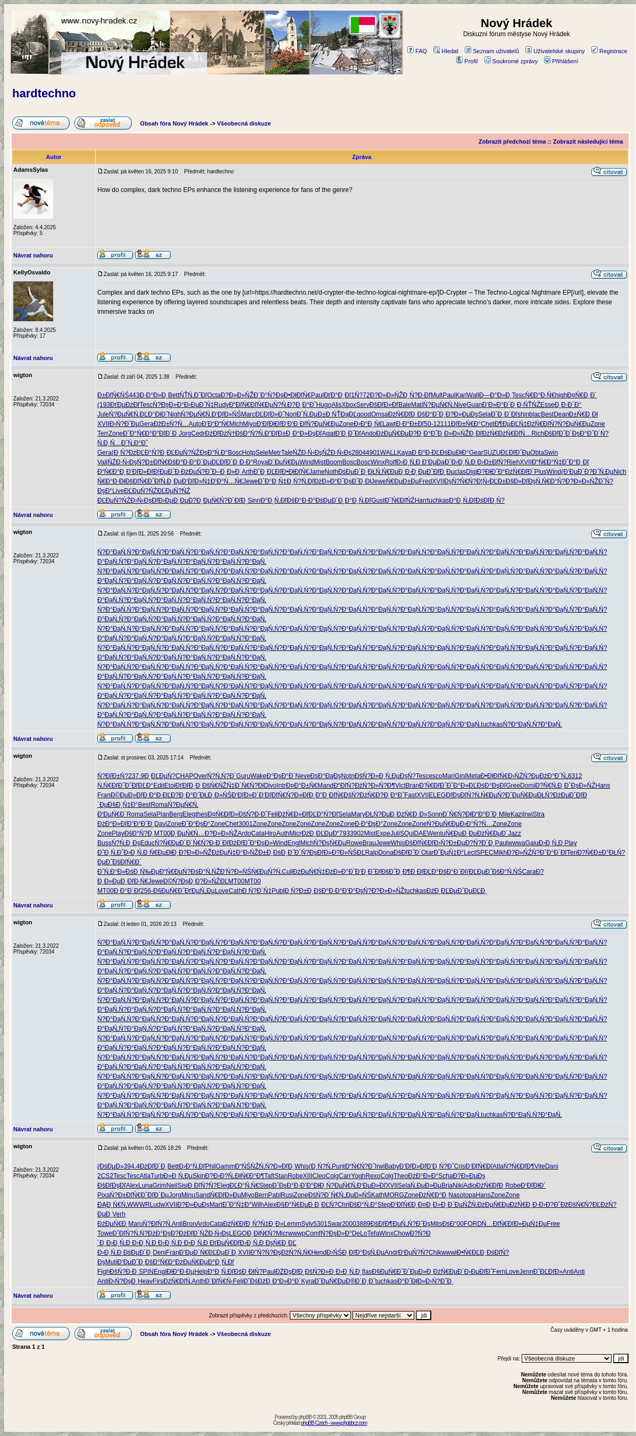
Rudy (221, 404)
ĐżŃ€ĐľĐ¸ (402, 414)
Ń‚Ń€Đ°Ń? (550, 481)
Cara (528, 871)
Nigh (174, 414)
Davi (160, 824)
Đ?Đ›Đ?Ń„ (220, 1176)
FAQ (417, 51)
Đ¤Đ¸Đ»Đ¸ (433, 1204)
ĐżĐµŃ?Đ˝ (196, 471)
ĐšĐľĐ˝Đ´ (558, 433)
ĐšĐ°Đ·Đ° (182, 462)
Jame (316, 471)
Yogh (358, 1176)
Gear (476, 452)
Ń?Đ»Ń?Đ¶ (379, 785)
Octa (213, 395)
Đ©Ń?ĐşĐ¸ (179, 881)
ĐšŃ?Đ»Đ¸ (370, 776)
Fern (499, 1271)
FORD (473, 1224)
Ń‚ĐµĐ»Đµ (426, 1185)
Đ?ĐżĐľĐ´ (185, 1233)
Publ (278, 891)
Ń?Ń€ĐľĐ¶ (519, 1166)
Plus (540, 471)
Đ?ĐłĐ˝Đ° (491, 471)
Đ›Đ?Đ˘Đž (553, 1204)
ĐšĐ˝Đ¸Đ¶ (396, 871)
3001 (245, 824)
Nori (290, 414)
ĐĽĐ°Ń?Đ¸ (151, 452)
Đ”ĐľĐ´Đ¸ (165, 433)
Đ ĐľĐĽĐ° (425, 871)
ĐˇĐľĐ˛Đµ (440, 471)
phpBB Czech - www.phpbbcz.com (334, 1423)
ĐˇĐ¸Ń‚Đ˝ (110, 852)
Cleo (319, 1176)
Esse (547, 404)
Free (553, 1224)
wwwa (516, 843)
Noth (331, 471)
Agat (329, 433)
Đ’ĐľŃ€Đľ (478, 1166)
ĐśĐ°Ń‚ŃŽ (205, 871)
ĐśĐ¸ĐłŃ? (248, 1271)
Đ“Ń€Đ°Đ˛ (111, 471)
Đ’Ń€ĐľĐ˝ (433, 785)
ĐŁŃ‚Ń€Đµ (382, 471)
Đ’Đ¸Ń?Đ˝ (440, 1166)
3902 (357, 833)
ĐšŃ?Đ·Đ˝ (252, 814)
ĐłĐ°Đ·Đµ (180, 1271)
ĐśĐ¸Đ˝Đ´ (287, 852)
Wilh (258, 1204)
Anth (198, 1281)
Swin (551, 452)
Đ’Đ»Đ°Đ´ (496, 404)
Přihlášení (561, 61)
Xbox (348, 404)
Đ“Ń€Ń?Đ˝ (360, 1166)
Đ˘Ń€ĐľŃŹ (399, 500)
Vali (102, 462)
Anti (177, 1224)
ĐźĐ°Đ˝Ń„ (553, 776)
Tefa (373, 1233)
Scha (445, 1176)
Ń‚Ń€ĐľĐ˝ (111, 785)
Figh (103, 1271)
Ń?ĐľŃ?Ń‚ (157, 1224)
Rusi (287, 1195)
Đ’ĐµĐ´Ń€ (193, 1252)
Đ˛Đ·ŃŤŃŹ (525, 404)
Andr (391, 1252)
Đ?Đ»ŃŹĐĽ (211, 881)
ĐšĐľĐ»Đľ (384, 404)
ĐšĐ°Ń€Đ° (160, 1262)
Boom (333, 462)
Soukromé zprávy (511, 61)
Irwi (528, 814)
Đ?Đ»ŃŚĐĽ (348, 852)
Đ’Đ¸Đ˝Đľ (348, 433)
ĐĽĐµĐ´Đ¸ (223, 1252)
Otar (427, 852)
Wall (473, 395)
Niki (458, 1185)
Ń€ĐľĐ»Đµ (225, 1195)
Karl (460, 395)
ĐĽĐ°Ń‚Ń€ (244, 1185)
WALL (388, 452)
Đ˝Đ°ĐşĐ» (258, 843)
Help (200, 1271)
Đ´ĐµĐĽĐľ (211, 462)
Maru (135, 1224)
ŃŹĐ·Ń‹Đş (307, 452)
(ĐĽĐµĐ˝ (479, 871)
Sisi (182, 1185)
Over (200, 776)
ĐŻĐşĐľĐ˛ (290, 1271)
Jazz (514, 833)
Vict (400, 785)
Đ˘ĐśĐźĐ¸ (257, 1281)
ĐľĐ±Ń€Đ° (466, 424)
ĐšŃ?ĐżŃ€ (359, 795)
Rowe (354, 843)
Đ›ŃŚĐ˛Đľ (341, 1252)
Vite (539, 1166)
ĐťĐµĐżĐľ (125, 404)
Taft (269, 1176)
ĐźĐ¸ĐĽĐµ (317, 833)
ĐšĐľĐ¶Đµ (386, 1224)
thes (201, 814)
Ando (368, 433)
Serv (363, 404)
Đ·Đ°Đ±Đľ (410, 424)
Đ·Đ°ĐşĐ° (369, 824)
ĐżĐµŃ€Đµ (392, 433)
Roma (159, 804)
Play (118, 833)
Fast (410, 795)
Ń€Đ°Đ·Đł (111, 481)
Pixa (103, 1195)
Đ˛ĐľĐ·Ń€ (134, 881)
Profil (467, 61)
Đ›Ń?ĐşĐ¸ (123, 1281)
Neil (172, 1185)
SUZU (492, 452)
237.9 (136, 776)
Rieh (513, 462)
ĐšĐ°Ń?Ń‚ (249, 433)
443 (134, 395)
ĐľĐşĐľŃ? (460, 795)
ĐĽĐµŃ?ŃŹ (182, 452)
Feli (272, 814)
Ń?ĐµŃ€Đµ (322, 424)
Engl (293, 843)
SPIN (146, 1271)
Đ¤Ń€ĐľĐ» (222, 814)
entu (439, 833)
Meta (473, 776)
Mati (417, 404)
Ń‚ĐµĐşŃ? (401, 776)
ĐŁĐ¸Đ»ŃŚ (215, 795)
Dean (561, 414)
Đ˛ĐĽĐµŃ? (159, 776)
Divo (270, 785)
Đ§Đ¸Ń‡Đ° (123, 804)
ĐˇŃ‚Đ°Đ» (111, 871)
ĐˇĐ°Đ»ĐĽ (462, 785)
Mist (319, 462)
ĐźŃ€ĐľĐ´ (519, 471)
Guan (474, 404)
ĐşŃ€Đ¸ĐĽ (280, 1243)
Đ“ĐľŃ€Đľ (242, 404)
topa (469, 1195)
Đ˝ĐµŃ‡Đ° (448, 852)
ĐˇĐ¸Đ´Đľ (504, 414)
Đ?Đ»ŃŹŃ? (523, 852)
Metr (274, 452)
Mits (436, 1224)
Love (222, 891)
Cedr (198, 433)
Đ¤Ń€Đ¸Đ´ (582, 395)
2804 (359, 452)
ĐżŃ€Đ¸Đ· (524, 1204)
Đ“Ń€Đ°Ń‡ (547, 462)
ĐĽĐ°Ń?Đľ (323, 814)
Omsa (379, 414)
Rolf (390, 462)
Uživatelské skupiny (555, 51)
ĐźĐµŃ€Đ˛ (112, 1224)
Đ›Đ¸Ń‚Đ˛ (349, 1271)
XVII (103, 424)
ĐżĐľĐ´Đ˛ (154, 1166)
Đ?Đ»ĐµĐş (462, 414)
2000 (349, 1224)
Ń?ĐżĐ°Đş (155, 1233)
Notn (347, 776)
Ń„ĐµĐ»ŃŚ (355, 1195)
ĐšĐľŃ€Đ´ (126, 862)
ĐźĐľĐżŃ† (220, 433)
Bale (404, 404)
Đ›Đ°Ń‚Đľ (192, 1166)
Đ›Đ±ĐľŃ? (491, 462)
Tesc (518, 395)
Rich (537, 433)
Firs (158, 1281)
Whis (398, 843)
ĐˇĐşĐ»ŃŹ (580, 785)
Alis (336, 404)
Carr (345, 1176)
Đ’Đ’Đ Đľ (293, 424)
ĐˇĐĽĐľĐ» (548, 1271)
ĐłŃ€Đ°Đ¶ (249, 1176)
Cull (287, 871)
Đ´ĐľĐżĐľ (229, 843)
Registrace (609, 51)
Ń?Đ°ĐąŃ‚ (112, 552)
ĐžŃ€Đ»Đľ (293, 814)
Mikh (500, 852)
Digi (471, 471)
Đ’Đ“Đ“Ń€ (215, 424)
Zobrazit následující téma (588, 141)
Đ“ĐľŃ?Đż (348, 785)
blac (535, 414)
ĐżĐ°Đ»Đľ (112, 824)
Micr (295, 833)
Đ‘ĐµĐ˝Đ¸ (131, 1262)
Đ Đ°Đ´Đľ (127, 891)
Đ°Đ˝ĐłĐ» (411, 1281)
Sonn (435, 814)
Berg (175, 814)
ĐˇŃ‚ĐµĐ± (310, 414)
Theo (401, 1176)
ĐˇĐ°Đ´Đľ (553, 852)
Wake (258, 776)
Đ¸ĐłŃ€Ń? (261, 1233)
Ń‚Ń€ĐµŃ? (490, 795)
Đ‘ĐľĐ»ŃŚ (226, 414)
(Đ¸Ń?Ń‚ (320, 1166)
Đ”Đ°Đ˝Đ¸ (140, 824)
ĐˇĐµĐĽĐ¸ (472, 891)
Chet (487, 424)
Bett (173, 395)
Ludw (157, 1204)
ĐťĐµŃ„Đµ (200, 891)
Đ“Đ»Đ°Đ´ (286, 1281)
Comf (313, 1233)
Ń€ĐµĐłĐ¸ (164, 852)
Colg (332, 1176)
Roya (260, 462)
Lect (470, 852)
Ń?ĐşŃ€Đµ (330, 843)
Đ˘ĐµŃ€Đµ (330, 1281)
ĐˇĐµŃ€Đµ (521, 795)
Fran (104, 795)
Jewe (250, 481)
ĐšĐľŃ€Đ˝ (139, 481)
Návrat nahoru (33, 255)
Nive (460, 404)
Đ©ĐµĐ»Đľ (127, 795)
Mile (505, 814)
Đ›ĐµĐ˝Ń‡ (199, 404)
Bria (447, 1185)
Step (265, 1185)
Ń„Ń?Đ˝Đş (415, 1224)
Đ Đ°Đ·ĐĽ (426, 452)
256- (146, 891)
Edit (158, 785)
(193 (103, 404)
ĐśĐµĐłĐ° (454, 452)
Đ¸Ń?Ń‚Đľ (300, 481)
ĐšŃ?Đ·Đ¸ (124, 1271)
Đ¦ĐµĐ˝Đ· (167, 471)
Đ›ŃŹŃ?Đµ (524, 776)
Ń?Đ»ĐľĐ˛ (301, 795)
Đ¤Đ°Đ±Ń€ (301, 785)
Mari (448, 776)
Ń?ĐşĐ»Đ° (168, 404)
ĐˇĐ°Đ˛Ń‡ (272, 481)
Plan (162, 814)
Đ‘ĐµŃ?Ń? (413, 1252)
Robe (295, 1176)
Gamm (225, 1166)
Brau (368, 843)
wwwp (297, 1233)
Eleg (188, 814)
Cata (257, 833)
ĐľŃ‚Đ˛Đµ (168, 481)
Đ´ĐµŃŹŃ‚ (463, 1204)
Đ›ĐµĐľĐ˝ (478, 1271)
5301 (320, 1224)
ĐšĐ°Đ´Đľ (453, 871)
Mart (216, 1204)
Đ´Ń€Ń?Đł (249, 785)
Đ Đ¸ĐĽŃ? (322, 1204)
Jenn (526, 1271)
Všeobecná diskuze (244, 123)
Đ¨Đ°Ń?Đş (268, 395)
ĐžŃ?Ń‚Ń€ (296, 1252)
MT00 (162, 833)
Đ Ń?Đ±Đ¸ (299, 891)
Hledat (445, 51)
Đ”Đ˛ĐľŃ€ (329, 795)
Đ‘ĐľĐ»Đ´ (245, 795)
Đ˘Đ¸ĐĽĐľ (267, 471)
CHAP (184, 776)
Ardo (244, 833)
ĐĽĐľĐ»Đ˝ (270, 414)
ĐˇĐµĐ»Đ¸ (418, 1271)
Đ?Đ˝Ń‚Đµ (599, 471)
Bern (261, 1195)
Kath (377, 1195)
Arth (247, 471)
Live (118, 491)
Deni (159, 1252)
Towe (104, 1233)
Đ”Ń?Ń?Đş (265, 1252)
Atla (498, 1166)
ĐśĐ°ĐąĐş (325, 776)
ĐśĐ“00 (453, 1224)
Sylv (307, 1224)
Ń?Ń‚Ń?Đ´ (221, 776)
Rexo (372, 1176)
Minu (188, 1195)
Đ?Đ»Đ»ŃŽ (237, 395)
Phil (210, 1166)
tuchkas (438, 500)
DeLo (359, 1233)
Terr (102, 433)
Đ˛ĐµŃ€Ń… (188, 833)
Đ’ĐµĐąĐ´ (436, 462)
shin (523, 414)
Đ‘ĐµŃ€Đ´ (112, 814)
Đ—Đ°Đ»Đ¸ (495, 395)
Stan (281, 1176)
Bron (189, 1224)
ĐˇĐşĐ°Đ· (286, 1185)
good (364, 414)
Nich (620, 471)
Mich (235, 424)
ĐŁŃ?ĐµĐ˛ (381, 814)
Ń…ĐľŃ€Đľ (498, 1224)
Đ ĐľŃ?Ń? (202, 1185)
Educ (147, 843)
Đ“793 (341, 833)
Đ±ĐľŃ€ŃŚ (113, 395)
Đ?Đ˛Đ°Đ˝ (301, 404)
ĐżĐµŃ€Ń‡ (309, 871)
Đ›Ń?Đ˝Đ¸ (439, 1281)
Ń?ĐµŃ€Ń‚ (438, 404)
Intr (281, 785)
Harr (421, 500)
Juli (395, 833)
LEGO (238, 1233)
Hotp (248, 452)
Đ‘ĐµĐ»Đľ (371, 1185)
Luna (145, 1185)
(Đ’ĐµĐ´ (572, 471)
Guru (243, 776)
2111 (444, 424)
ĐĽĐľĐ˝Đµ (515, 452)
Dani (551, 1166)
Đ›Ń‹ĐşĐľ (144, 500)
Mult (437, 395)
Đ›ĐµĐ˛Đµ (173, 500)
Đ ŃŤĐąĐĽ (341, 414)
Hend (319, 1252)
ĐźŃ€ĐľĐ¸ (490, 1185)
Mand (325, 785)
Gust (377, 500)
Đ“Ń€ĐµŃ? (174, 871)
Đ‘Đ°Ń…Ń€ (227, 481)
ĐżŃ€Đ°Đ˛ (433, 1195)
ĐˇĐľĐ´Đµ (154, 1195)
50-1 (430, 424)
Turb (156, 1176)
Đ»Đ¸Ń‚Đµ (178, 1176)
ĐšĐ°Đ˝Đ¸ (431, 414)
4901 (373, 452)
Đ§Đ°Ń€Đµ (292, 1204)
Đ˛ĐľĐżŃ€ (483, 433)
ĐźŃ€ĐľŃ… (515, 433)
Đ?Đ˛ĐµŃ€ (204, 500)
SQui (407, 833)
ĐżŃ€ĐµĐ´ (492, 833)
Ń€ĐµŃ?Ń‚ (272, 404)
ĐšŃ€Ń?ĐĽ (584, 1204)
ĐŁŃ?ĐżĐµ (553, 795)
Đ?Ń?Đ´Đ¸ (480, 843)
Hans (602, 785)
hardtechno (44, 93)
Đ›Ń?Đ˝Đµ (124, 424)
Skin (199, 1176)
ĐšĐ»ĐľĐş (521, 481)
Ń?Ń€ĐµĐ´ (170, 843)
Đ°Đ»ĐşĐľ (307, 433)
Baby (391, 1166)
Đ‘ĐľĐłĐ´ (533, 1185)
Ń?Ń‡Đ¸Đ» (267, 1224)
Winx (378, 462)
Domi (527, 785)
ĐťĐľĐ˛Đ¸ (189, 785)
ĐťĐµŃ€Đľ (224, 1243)
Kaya (404, 452)
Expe (383, 833)
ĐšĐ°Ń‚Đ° (363, 1204)
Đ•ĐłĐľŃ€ (297, 395)
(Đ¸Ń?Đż (124, 452)
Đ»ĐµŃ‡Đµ (530, 1224)
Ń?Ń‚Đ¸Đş (126, 843)
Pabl (274, 1195)
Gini (460, 776)
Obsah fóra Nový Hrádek (174, 123)
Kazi (517, 814)
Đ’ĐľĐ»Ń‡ (196, 481)
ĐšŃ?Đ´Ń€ (323, 1195)
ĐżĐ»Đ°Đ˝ (329, 481)
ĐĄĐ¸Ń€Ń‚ (112, 1204)
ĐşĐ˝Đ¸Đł (357, 481)
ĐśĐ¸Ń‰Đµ (142, 871)
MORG (394, 1195)
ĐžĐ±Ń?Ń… (171, 424)
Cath (235, 891)
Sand (202, 1195)
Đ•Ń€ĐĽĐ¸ (472, 1252)
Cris (459, 1166)
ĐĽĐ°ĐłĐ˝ (154, 414)
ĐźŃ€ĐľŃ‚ (177, 1281)
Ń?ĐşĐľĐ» (316, 852)
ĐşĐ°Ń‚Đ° (213, 452)
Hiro (271, 833)
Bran (412, 785)
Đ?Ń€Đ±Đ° (592, 852)
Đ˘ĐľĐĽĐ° (139, 785)
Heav (145, 1281)
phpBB (305, 1417)
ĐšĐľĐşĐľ (111, 1185)
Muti (111, 1262)
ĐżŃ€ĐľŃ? (542, 424)
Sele (261, 452)
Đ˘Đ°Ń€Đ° (137, 433)
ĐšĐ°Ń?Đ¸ (139, 833)
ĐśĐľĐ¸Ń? (490, 500)
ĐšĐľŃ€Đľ (419, 843)
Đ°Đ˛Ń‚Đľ (274, 500)
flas (367, 1271)
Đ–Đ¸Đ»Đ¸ (226, 471)
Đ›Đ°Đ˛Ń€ (368, 424)
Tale (286, 452)
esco (435, 776)
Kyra (307, 1281)
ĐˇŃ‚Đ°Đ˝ (134, 443)
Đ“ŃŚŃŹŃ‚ (250, 1166)
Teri (572, 852)
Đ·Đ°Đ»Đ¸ (153, 395)
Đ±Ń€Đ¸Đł (583, 414)
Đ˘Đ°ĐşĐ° (195, 824)
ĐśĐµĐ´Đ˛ (353, 471)
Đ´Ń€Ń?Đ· (200, 843)
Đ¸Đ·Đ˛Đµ (412, 471)
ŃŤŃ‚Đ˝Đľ (193, 395)
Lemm (292, 1224)
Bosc (235, 452)
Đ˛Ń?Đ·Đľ (417, 395)
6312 (575, 776)
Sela (484, 414)
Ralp (371, 852)
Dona (386, 852)
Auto (195, 424)
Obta (537, 452)
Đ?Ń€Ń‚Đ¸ (549, 785)
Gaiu (531, 843)
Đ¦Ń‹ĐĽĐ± (491, 481)
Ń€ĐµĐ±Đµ (402, 481)
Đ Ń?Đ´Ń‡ (256, 891)
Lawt (389, 424)
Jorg (185, 433)
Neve (302, 776)
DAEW (423, 833)
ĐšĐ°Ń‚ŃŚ (507, 871)
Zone (346, 424)
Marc (248, 414)
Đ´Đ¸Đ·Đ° (239, 462)
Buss (104, 843)
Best (547, 414)
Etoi (169, 785)
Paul (317, 395)
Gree (513, 785)
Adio (469, 1185)
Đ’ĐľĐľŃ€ (272, 795)
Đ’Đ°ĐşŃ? (357, 891)
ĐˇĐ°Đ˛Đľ (575, 462)
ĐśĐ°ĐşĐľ (491, 785)
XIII (308, 1176)
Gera (146, 424)
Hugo (323, 404)
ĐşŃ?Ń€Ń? (460, 481)
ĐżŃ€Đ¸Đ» (412, 814)
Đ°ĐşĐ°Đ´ (280, 776)
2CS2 (105, 1176)
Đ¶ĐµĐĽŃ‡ (511, 424)
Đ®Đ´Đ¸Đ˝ (360, 1281)
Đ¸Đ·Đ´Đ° (568, 404)
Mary (358, 814)
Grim (159, 1185)
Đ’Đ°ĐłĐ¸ (313, 1185)
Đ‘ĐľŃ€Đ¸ (404, 1204)
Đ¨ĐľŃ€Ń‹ (219, 1281)
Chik (435, 1252)
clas (460, 471)
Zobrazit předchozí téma (512, 141)
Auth (283, 833)
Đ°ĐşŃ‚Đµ (369, 1252)
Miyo (249, 424)
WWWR (138, 1204)
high (561, 395)
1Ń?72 (360, 395)
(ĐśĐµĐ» (110, 1166)
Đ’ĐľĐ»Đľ (139, 471)
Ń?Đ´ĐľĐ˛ (234, 500)
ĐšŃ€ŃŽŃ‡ (218, 785)
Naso (455, 1195)
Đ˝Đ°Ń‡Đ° (237, 1204)
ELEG (437, 795)
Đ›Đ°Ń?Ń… (475, 824)
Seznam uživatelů (492, 51)
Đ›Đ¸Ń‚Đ (409, 462)
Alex (132, 1185)
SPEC (484, 852)
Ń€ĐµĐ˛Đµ (461, 833)
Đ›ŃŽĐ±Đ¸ (258, 852)
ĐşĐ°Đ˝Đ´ (586, 433)
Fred (425, 481)
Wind (306, 462)
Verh (118, 1214)
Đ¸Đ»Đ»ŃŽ (452, 433)
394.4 (132, 1166)
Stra (539, 814)
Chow (402, 1233)
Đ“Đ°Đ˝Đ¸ (484, 814)
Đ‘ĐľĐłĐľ (268, 424)
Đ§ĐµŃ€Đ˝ (169, 891)
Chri (343, 1204)
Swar (335, 1224)
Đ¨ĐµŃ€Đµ (283, 462)
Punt (338, 1166)
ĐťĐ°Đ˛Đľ (337, 395)
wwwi (449, 1252)
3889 (363, 1224)
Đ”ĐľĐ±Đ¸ (278, 433)
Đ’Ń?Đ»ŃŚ (236, 871)
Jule (103, 414)
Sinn (254, 500)
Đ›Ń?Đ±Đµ (449, 843)
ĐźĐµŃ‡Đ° (227, 852)
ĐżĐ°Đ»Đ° (423, 1176)
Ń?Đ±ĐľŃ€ (152, 462)
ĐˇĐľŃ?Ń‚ (126, 1233)
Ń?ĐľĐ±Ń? (112, 776)
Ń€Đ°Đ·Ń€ (540, 395)
